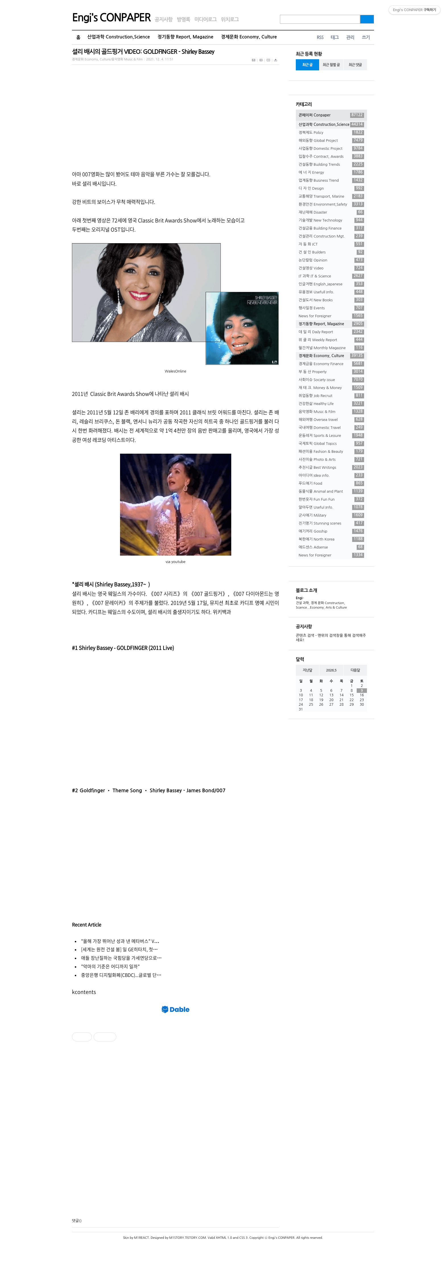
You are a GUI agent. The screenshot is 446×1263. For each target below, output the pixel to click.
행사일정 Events (331, 308)
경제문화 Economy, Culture (249, 37)
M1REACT (141, 1237)
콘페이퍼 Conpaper (331, 115)
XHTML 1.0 (224, 1237)
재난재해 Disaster (331, 212)
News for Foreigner (331, 316)
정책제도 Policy (331, 132)
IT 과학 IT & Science (331, 276)
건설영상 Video (331, 268)
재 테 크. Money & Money (331, 387)
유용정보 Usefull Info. (331, 292)
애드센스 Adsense (331, 547)
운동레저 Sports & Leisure (331, 435)
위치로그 (230, 19)
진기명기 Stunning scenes (331, 523)
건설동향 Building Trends (331, 164)
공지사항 (164, 19)
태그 (334, 37)
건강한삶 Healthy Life (331, 403)
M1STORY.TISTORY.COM (187, 1237)
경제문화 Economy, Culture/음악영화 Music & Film (107, 59)
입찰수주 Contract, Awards (331, 156)
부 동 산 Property (331, 371)
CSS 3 (243, 1237)
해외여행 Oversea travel (331, 419)
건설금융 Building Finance (331, 228)
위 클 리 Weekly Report (331, 340)
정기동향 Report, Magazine (185, 37)
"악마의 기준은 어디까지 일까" (110, 966)
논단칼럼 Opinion (331, 260)
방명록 (183, 19)
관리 (350, 37)
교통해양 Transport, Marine (331, 196)
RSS (320, 37)
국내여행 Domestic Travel (331, 427)
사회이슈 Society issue (331, 379)
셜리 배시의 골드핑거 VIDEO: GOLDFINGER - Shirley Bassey (143, 52)
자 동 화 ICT (331, 244)
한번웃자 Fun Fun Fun (331, 499)
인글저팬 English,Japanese (331, 284)
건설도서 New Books (331, 300)
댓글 (75, 1221)
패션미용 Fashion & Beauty (331, 451)
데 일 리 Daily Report (331, 332)
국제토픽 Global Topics (331, 443)
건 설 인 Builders (331, 252)
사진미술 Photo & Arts (331, 459)
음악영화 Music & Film (331, 411)
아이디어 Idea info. (331, 475)
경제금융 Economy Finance (331, 364)
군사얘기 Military (331, 515)
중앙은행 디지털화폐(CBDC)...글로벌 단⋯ (121, 974)
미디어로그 (205, 19)
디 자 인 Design (331, 188)
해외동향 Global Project (331, 140)
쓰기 (366, 37)
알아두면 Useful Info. (331, 507)
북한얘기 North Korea (331, 539)
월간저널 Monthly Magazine (331, 348)
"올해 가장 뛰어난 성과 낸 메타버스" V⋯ (120, 940)
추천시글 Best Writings (331, 467)
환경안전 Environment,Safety (331, 204)
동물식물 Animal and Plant (331, 491)
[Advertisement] (175, 1130)
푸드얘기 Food (331, 483)
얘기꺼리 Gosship (331, 531)
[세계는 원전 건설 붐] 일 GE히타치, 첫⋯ (119, 949)
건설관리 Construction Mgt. (331, 236)
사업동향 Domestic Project (331, 148)
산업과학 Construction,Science (118, 37)
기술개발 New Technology (331, 220)
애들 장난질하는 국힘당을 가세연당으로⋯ (121, 957)
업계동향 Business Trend (331, 180)
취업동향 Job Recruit (331, 395)
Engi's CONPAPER (111, 17)
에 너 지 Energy (331, 172)
